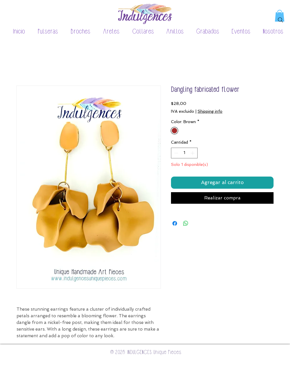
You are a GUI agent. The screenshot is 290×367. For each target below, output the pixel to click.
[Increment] (193, 153)
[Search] (280, 20)
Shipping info (210, 111)
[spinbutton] (184, 153)
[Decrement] (175, 153)
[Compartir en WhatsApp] (185, 223)
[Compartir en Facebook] (174, 223)
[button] (44, 32)
